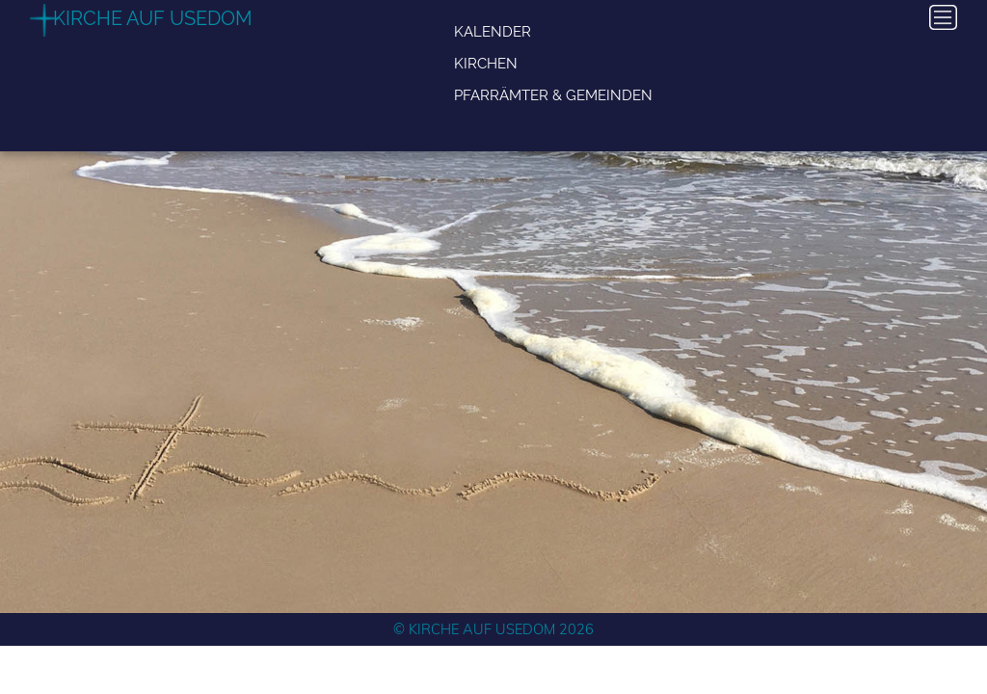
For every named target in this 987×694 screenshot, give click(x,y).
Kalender (492, 31)
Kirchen (486, 63)
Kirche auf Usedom (153, 18)
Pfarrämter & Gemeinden (553, 95)
